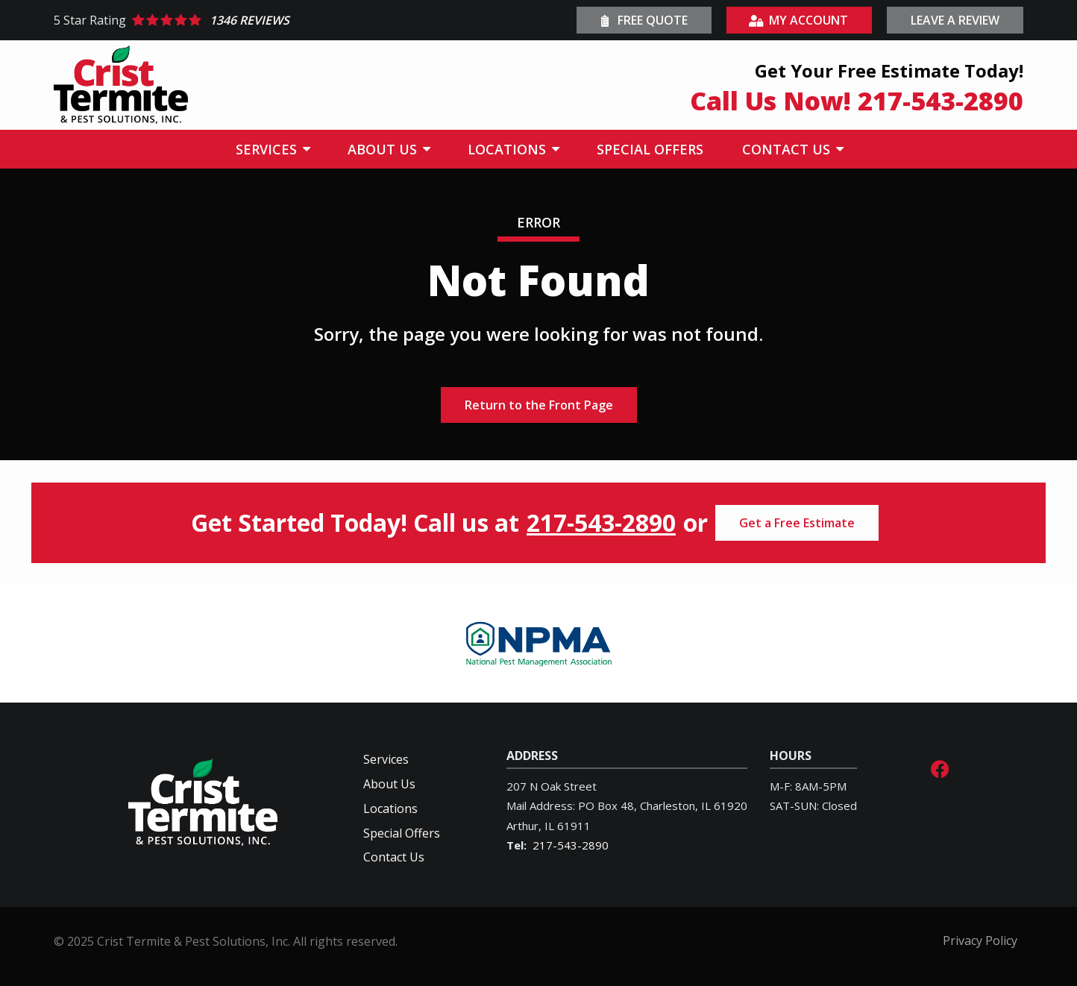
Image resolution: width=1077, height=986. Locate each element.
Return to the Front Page (539, 405)
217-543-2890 (601, 522)
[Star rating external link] (296, 20)
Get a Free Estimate (797, 523)
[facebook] (940, 767)
